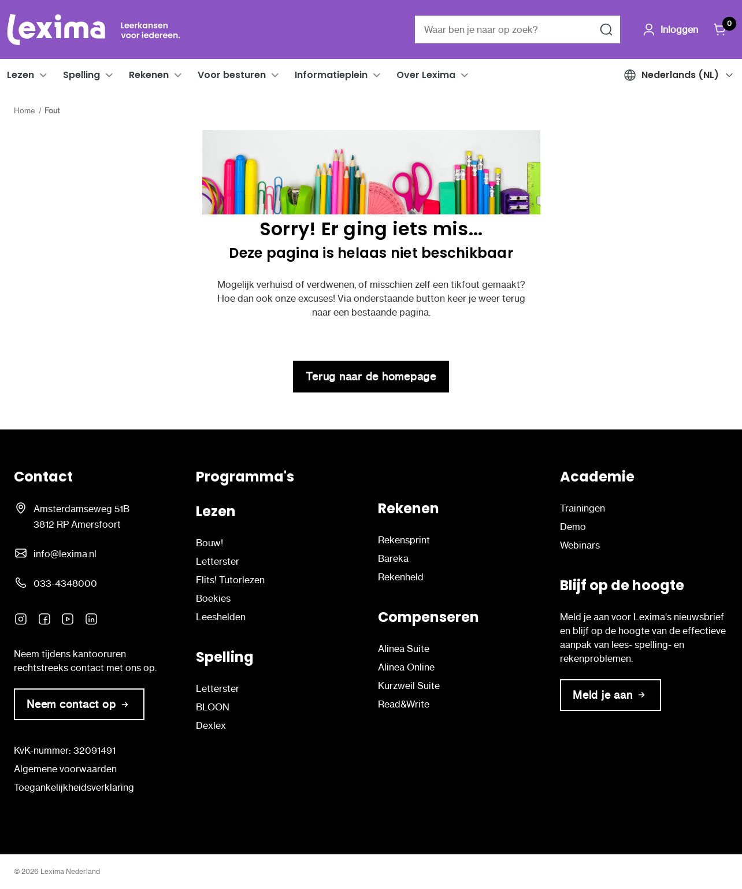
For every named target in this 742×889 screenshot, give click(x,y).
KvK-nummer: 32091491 (65, 750)
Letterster (217, 561)
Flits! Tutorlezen (230, 580)
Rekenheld (401, 577)
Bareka (393, 558)
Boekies (213, 598)
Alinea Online (406, 667)
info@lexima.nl (65, 554)
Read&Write (403, 704)
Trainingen (582, 508)
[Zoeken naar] (606, 29)
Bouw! (209, 543)
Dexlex (211, 725)
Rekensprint (404, 540)
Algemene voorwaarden (65, 769)
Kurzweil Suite (409, 685)
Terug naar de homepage (371, 376)
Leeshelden (221, 617)
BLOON (212, 707)
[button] (43, 75)
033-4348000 (65, 583)
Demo (573, 526)
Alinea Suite (403, 648)
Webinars (580, 545)
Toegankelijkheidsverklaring (74, 787)
